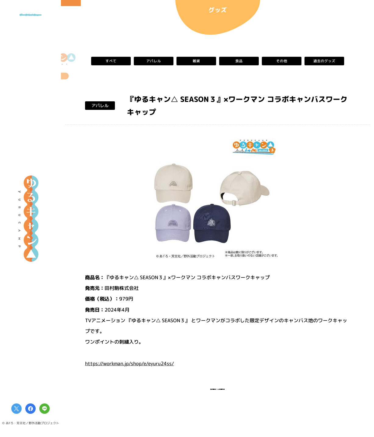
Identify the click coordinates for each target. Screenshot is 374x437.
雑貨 (196, 61)
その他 (281, 61)
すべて (110, 61)
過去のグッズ (324, 61)
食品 (239, 61)
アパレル (153, 61)
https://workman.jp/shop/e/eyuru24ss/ (129, 363)
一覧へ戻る (217, 393)
